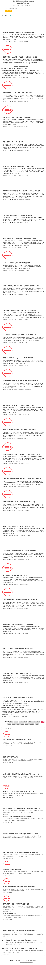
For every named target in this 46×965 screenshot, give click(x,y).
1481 (18, 724)
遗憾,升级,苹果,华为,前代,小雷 (21, 365)
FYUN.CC (19, 960)
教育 (30, 5)
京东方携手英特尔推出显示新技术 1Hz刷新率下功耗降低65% (20, 381)
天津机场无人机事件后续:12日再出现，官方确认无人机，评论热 (21, 454)
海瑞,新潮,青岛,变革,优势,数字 (21, 247)
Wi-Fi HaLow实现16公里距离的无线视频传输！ (16, 263)
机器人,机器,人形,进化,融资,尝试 (21, 294)
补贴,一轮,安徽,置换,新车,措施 (21, 66)
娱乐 (17, 5)
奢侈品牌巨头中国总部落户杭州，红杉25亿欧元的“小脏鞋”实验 (21, 774)
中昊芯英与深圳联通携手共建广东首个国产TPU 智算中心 (19, 310)
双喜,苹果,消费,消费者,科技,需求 (21, 150)
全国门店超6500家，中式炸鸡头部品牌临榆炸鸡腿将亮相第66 (20, 852)
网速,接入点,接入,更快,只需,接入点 (22, 199)
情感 (24, 1)
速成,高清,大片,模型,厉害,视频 (21, 657)
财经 (19, 5)
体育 (14, 5)
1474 (25, 721)
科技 (24, 5)
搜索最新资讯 (8, 10)
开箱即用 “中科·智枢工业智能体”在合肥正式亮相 (17, 739)
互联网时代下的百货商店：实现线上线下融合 (14, 68)
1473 (21, 721)
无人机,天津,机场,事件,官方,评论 (21, 463)
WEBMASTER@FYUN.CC (26, 962)
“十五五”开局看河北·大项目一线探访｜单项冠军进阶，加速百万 (21, 833)
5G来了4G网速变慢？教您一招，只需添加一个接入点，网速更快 (21, 191)
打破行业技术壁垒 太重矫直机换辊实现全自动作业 (16, 816)
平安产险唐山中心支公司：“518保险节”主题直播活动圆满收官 (20, 940)
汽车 (30, 1)
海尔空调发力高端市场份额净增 (12, 869)
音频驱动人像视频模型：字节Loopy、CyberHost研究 (18, 526)
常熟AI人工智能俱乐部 (30, 960)
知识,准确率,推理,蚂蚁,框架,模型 (21, 486)
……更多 (13, 39)
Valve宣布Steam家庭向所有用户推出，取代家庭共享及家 (19, 335)
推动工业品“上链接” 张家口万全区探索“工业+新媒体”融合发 (19, 948)
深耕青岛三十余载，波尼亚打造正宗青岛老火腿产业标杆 (19, 791)
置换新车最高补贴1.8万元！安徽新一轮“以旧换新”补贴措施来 (20, 57)
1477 (38, 721)
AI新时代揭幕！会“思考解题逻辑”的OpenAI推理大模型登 (19, 551)
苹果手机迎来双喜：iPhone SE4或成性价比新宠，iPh (18, 405)
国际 (17, 1)
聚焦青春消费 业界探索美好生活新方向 (12, 707)
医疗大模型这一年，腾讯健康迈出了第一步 (15, 575)
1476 (34, 721)
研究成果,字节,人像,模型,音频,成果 (22, 535)
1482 (22, 724)
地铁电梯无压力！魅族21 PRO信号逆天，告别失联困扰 (19, 166)
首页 (11, 721)
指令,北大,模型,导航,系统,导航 (21, 682)
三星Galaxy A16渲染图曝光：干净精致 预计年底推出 (18, 215)
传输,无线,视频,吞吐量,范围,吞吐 (21, 270)
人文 (27, 1)
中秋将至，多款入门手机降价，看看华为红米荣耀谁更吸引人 (20, 430)
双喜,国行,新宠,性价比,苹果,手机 (21, 414)
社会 (19, 1)
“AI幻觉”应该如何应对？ (9, 913)
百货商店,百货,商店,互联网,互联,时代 (21, 77)
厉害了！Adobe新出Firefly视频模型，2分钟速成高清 (18, 648)
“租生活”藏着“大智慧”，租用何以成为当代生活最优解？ (19, 887)
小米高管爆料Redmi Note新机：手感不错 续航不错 (17, 93)
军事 (22, 5)
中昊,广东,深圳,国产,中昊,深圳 (21, 319)
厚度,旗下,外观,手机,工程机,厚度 (21, 705)
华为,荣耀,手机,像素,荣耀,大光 (21, 438)
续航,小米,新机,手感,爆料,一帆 (21, 101)
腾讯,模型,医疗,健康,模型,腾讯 (21, 584)
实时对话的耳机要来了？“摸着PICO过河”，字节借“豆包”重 (20, 600)
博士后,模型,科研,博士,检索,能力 (21, 510)
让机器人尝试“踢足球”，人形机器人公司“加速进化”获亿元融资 (21, 286)
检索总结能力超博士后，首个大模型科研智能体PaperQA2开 (20, 502)
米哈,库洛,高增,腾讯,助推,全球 (21, 41)
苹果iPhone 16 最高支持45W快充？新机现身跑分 (17, 117)
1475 (29, 721)
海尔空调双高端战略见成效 (10, 757)
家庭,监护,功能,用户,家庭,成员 (21, 342)
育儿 (32, 5)
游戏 (27, 5)
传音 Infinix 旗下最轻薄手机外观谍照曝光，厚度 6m (18, 697)
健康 (32, 1)
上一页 (16, 721)
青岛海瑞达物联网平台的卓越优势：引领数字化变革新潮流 (20, 238)
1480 (13, 724)
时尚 (22, 1)
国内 (14, 1)
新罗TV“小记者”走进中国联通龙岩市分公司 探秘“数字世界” (20, 930)
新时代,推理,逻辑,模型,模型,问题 (21, 559)
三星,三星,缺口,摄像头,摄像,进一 (21, 222)
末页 (37, 724)
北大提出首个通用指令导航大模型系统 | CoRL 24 (17, 673)
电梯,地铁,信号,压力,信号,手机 (21, 175)
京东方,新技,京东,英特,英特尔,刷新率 (22, 389)
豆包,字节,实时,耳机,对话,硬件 (21, 608)
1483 (26, 724)
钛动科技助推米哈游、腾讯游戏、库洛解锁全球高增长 (18, 32)
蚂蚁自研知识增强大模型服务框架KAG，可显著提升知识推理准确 (22, 479)
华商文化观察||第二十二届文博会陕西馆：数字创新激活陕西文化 (21, 808)
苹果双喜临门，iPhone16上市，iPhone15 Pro (16, 142)
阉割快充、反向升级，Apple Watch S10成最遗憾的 (18, 358)
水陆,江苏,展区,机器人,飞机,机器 (21, 633)
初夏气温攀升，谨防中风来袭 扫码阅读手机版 (16, 904)
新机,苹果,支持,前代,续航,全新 (21, 126)
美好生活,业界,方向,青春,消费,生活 (20, 716)
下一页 (32, 724)
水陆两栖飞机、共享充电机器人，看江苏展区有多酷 (18, 624)
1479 (9, 724)
